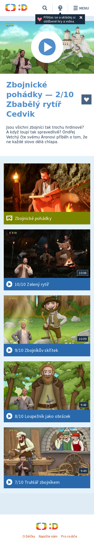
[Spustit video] (47, 47)
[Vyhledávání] (44, 8)
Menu (80, 8)
